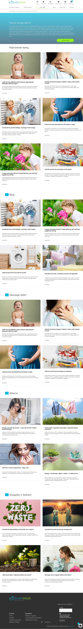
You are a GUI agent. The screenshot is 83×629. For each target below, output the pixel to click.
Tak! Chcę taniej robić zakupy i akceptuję (65, 615)
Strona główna (12, 11)
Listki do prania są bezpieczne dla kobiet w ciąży (60, 124)
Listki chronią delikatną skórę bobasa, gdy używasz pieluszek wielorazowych (18, 82)
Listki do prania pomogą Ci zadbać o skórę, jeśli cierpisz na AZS (62, 82)
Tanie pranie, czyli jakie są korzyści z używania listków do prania (61, 428)
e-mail (61, 607)
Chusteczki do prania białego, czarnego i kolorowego (18, 127)
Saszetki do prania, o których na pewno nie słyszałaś (61, 273)
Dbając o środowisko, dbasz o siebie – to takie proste (61, 473)
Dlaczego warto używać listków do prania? (58, 575)
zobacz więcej (65, 40)
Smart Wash (71, 626)
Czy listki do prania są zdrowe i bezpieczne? (58, 529)
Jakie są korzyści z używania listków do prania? (16, 575)
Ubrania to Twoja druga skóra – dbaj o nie (15, 468)
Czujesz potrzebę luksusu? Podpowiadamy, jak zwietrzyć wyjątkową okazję (19, 174)
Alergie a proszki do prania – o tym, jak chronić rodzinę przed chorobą (19, 428)
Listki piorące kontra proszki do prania (14, 272)
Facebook (46, 622)
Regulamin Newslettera (65, 617)
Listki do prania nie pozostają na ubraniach (58, 169)
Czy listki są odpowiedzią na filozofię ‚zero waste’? (18, 529)
